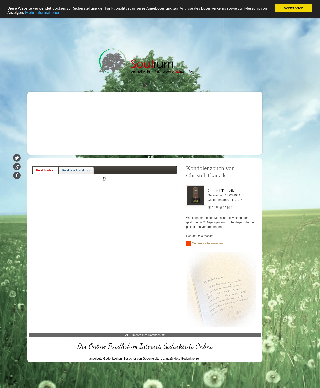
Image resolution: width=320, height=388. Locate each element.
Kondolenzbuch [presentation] (45, 170)
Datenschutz (156, 335)
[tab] (45, 170)
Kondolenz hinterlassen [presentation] (76, 170)
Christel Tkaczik (221, 190)
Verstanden (294, 8)
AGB (128, 335)
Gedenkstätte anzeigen (204, 243)
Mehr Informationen (42, 12)
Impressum (139, 335)
